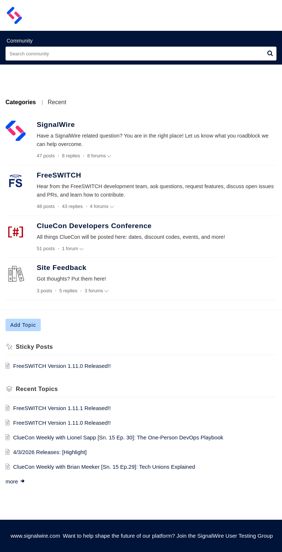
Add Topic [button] (23, 325)
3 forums (96, 291)
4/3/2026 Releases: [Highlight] (50, 452)
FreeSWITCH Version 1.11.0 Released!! (62, 366)
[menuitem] (251, 15)
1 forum (73, 249)
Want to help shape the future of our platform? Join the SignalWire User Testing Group (168, 536)
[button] (251, 15)
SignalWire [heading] (56, 124)
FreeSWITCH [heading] (59, 175)
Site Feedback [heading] (62, 267)
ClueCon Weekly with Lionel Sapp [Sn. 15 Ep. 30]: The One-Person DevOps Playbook (118, 437)
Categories (21, 102)
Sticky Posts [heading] (34, 347)
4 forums (102, 206)
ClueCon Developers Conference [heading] (94, 226)
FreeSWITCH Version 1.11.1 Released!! (62, 408)
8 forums (99, 156)
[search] (141, 54)
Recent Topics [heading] (37, 389)
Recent (57, 102)
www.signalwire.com (35, 536)
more (15, 481)
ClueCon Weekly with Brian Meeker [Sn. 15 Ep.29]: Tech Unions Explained (104, 467)
